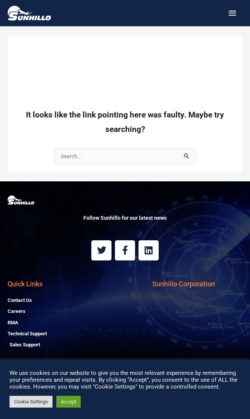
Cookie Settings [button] (31, 402)
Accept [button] (68, 402)
